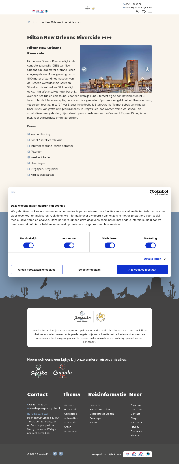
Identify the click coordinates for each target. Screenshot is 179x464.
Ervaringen (96, 418)
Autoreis (69, 405)
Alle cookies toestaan (142, 269)
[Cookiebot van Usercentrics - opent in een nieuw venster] (152, 192)
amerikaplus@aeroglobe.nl (137, 7)
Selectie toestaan (89, 269)
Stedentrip (70, 422)
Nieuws (94, 422)
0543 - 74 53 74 (132, 4)
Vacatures (137, 422)
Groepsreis (70, 409)
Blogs (134, 418)
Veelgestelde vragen (102, 414)
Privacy (135, 427)
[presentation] (84, 69)
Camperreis (70, 414)
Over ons (136, 405)
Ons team (136, 409)
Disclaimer (137, 431)
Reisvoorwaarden (100, 409)
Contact (135, 414)
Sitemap (135, 435)
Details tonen (152, 258)
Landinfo (95, 405)
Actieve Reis (71, 418)
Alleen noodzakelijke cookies (36, 269)
